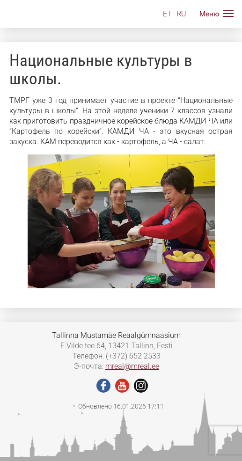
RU (181, 13)
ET (167, 13)
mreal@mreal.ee (132, 366)
